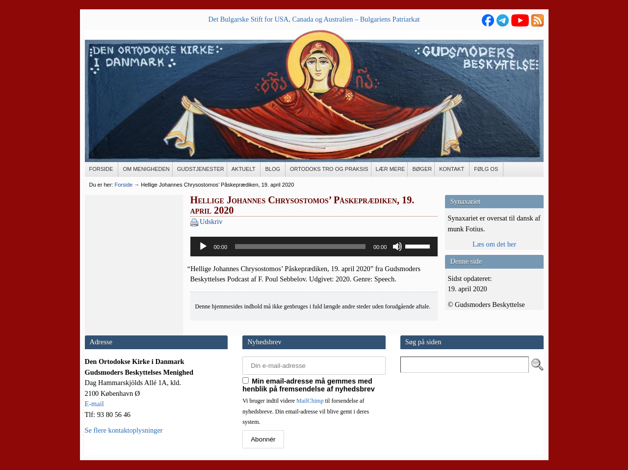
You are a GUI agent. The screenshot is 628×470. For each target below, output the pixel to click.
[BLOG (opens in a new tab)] (273, 169)
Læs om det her (494, 244)
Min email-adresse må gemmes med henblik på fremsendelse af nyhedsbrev (308, 385)
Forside (123, 185)
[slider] (300, 246)
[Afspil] (203, 246)
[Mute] (397, 246)
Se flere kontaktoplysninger (124, 430)
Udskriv (211, 221)
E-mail (94, 404)
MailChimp (309, 400)
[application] (314, 246)
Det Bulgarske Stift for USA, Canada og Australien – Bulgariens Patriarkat (313, 19)
